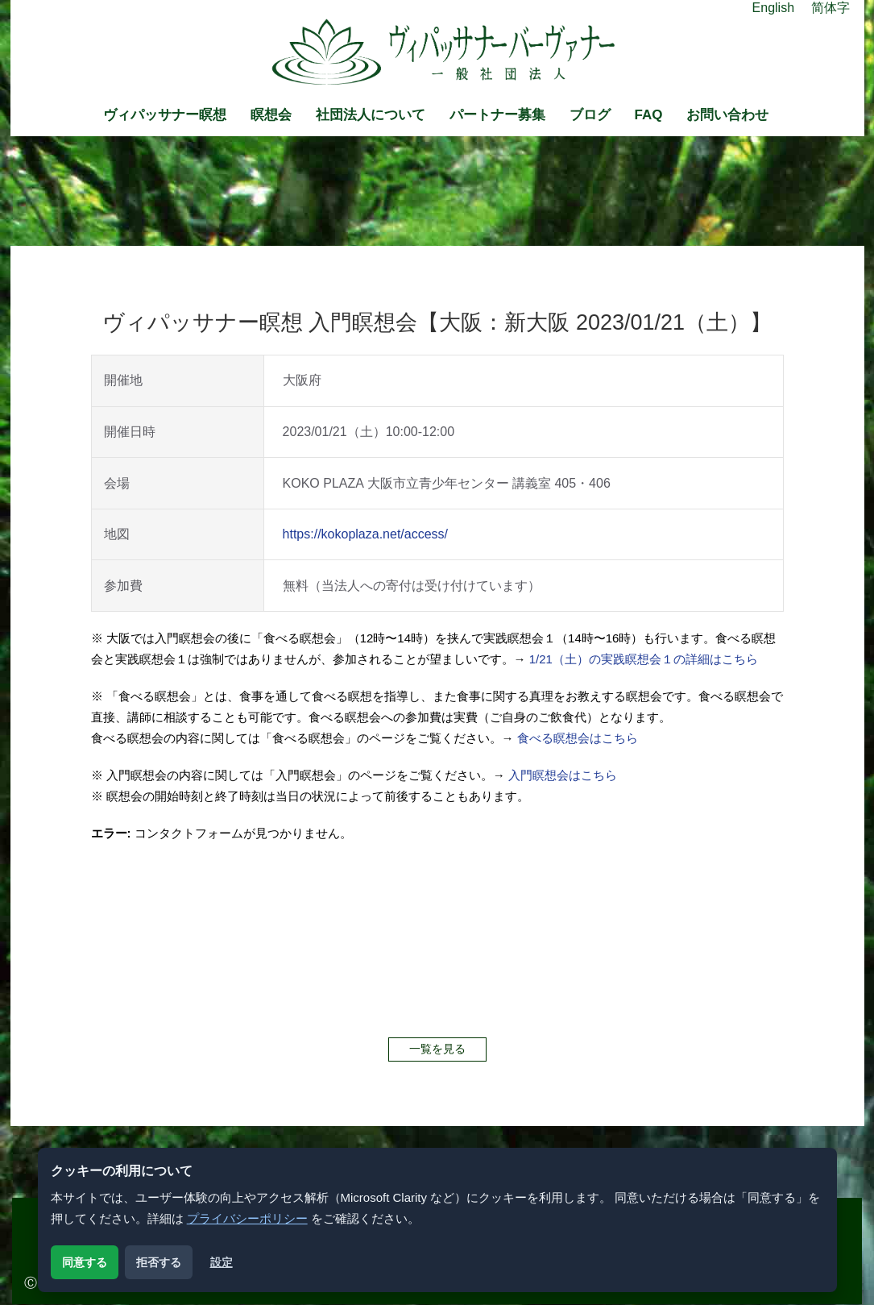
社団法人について (370, 115)
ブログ (590, 115)
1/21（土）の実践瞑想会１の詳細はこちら (643, 659)
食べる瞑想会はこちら (577, 738)
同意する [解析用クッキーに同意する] (84, 1262)
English (773, 8)
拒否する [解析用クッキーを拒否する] (158, 1262)
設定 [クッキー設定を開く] (221, 1262)
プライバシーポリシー (247, 1218)
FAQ (649, 115)
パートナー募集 (497, 115)
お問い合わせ (727, 115)
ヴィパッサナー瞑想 (164, 115)
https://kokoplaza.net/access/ (365, 534)
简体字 (830, 8)
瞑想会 (271, 115)
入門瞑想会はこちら (562, 775)
